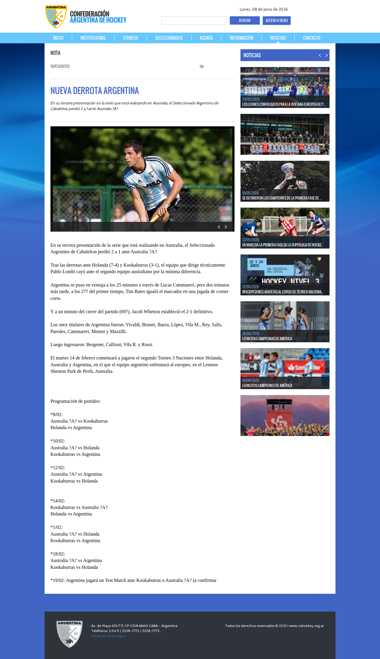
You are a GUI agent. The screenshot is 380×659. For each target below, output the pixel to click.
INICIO (58, 38)
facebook (297, 8)
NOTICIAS (278, 38)
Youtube (318, 8)
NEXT (225, 227)
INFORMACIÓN (241, 38)
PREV (219, 227)
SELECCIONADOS (169, 38)
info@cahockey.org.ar (108, 635)
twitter (308, 8)
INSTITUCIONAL (93, 38)
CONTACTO (311, 38)
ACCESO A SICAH (277, 20)
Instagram (328, 8)
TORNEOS (130, 38)
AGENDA (206, 38)
